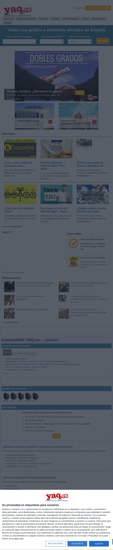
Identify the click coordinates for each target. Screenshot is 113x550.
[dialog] (56, 520)
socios (23, 509)
